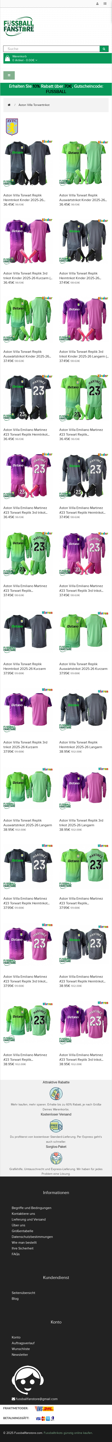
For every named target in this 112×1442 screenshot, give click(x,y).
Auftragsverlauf (23, 1343)
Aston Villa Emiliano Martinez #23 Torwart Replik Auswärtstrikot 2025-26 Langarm (27, 1060)
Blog (15, 1299)
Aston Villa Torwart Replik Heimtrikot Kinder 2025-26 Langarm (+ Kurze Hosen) (79, 278)
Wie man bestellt (24, 1242)
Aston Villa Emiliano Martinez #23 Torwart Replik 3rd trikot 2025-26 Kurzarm (25, 981)
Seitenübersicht (23, 1293)
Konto (16, 1337)
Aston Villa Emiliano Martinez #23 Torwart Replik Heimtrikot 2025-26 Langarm (81, 981)
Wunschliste (21, 1349)
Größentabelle (22, 1231)
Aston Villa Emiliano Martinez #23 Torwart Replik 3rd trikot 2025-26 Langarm (81, 1060)
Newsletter (20, 1355)
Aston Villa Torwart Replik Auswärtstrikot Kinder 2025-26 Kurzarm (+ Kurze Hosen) (82, 200)
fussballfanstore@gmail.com (37, 1399)
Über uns (18, 1225)
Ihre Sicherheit (22, 1248)
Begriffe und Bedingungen (31, 1208)
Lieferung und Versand (29, 1219)
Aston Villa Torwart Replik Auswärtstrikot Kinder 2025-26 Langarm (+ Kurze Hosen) (26, 356)
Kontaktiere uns (23, 1214)
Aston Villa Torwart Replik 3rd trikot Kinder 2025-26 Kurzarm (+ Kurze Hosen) (27, 278)
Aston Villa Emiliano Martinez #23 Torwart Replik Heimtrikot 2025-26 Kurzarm (25, 903)
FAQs (16, 1254)
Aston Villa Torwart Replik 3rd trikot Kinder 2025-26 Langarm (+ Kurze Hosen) (83, 356)
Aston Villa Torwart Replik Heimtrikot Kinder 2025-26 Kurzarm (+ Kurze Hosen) (23, 200)
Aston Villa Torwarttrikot (34, 105)
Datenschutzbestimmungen (32, 1237)
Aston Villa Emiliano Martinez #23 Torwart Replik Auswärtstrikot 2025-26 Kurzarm (83, 903)
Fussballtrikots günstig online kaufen (68, 1433)
